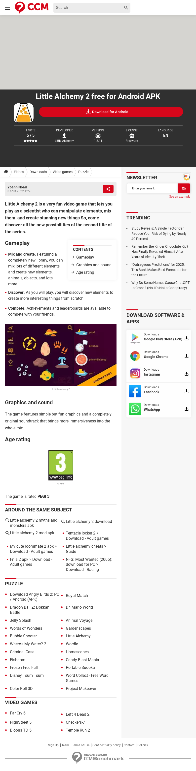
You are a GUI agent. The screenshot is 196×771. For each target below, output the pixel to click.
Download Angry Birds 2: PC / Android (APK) (34, 597)
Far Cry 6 (18, 713)
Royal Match (77, 595)
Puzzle (83, 172)
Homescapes (77, 652)
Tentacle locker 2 (80, 533)
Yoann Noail (17, 187)
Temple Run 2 (78, 730)
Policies (142, 745)
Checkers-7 (75, 722)
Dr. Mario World (79, 607)
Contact (129, 745)
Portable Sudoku (80, 667)
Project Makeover (81, 688)
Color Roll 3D (21, 688)
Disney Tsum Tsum (27, 675)
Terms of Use (80, 745)
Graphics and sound (94, 265)
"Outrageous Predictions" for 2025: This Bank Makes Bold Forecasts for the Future (159, 270)
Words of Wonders (26, 628)
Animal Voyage (79, 620)
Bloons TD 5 (21, 730)
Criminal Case (22, 652)
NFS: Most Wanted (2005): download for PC (89, 562)
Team (65, 745)
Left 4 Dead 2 (77, 714)
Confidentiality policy (106, 745)
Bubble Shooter (23, 636)
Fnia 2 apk (19, 559)
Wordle (72, 644)
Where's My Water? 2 (28, 644)
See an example (179, 196)
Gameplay (85, 257)
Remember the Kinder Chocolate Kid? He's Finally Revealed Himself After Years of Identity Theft (159, 251)
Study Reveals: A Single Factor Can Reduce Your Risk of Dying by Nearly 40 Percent (159, 233)
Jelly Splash (20, 620)
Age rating (85, 272)
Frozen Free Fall (24, 667)
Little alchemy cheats (84, 546)
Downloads (38, 172)
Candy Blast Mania (82, 659)
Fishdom (17, 659)
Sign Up (53, 745)
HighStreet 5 (21, 722)
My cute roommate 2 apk (32, 546)
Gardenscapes (78, 628)
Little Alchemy (78, 636)
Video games (63, 172)
